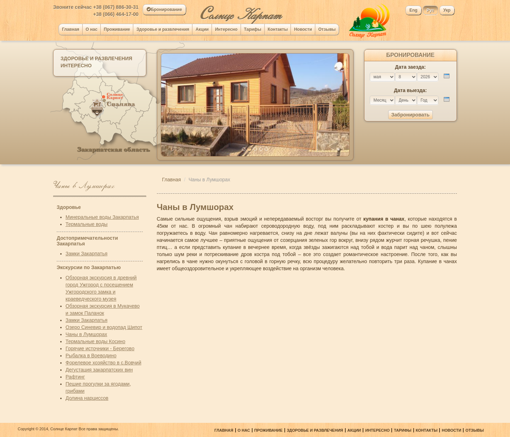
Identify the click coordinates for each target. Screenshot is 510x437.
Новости (303, 29)
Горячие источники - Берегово (100, 348)
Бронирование (164, 9)
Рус (430, 10)
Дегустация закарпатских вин (99, 370)
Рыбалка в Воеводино (91, 355)
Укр (446, 10)
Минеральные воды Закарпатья (102, 217)
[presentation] (446, 76)
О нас (91, 29)
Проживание (117, 29)
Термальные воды (87, 224)
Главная (70, 29)
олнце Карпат (240, 12)
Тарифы (252, 29)
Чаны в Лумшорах (86, 334)
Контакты (278, 29)
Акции (202, 29)
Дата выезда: (410, 90)
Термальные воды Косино (95, 341)
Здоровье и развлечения (162, 29)
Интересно (226, 29)
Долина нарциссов (87, 398)
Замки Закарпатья (86, 253)
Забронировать (410, 115)
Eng (413, 10)
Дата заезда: (410, 67)
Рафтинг (75, 377)
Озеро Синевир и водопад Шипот (104, 327)
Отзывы (327, 29)
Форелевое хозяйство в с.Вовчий (103, 362)
